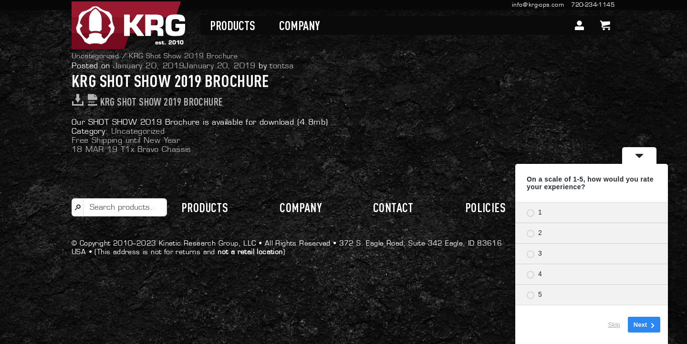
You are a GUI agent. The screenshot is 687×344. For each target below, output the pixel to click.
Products (232, 25)
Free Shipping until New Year (126, 140)
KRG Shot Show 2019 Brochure (147, 102)
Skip (614, 324)
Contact (393, 207)
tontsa (281, 65)
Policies (485, 207)
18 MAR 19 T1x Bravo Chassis (131, 149)
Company (299, 25)
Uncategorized (95, 56)
